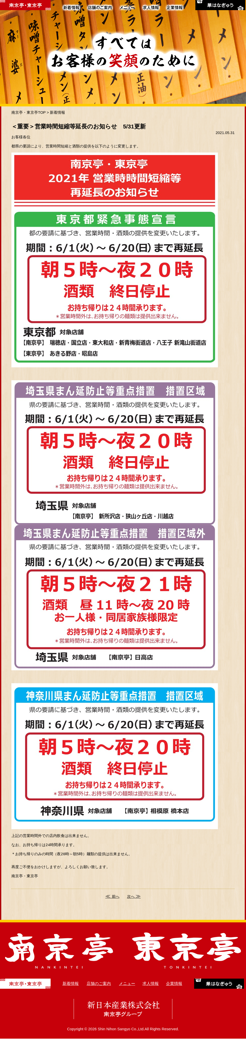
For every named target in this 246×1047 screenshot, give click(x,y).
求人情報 (150, 992)
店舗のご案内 (99, 992)
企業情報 (174, 992)
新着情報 (57, 112)
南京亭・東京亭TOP (28, 112)
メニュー (127, 992)
